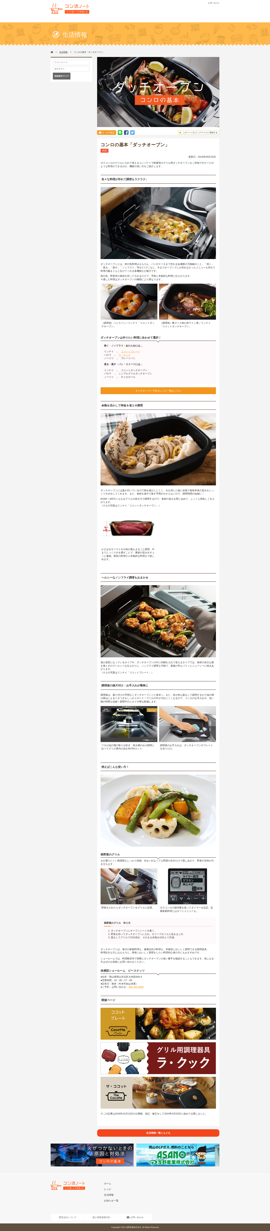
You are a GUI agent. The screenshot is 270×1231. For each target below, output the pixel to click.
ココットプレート (130, 351)
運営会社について (68, 1217)
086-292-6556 (135, 987)
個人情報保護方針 (101, 1217)
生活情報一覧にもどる (158, 1133)
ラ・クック (124, 355)
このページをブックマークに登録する (198, 132)
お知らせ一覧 (111, 1200)
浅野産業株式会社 (133, 1227)
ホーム (107, 1183)
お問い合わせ (213, 3)
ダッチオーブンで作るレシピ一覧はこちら (158, 390)
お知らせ (152, 20)
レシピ (118, 20)
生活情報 (135, 20)
